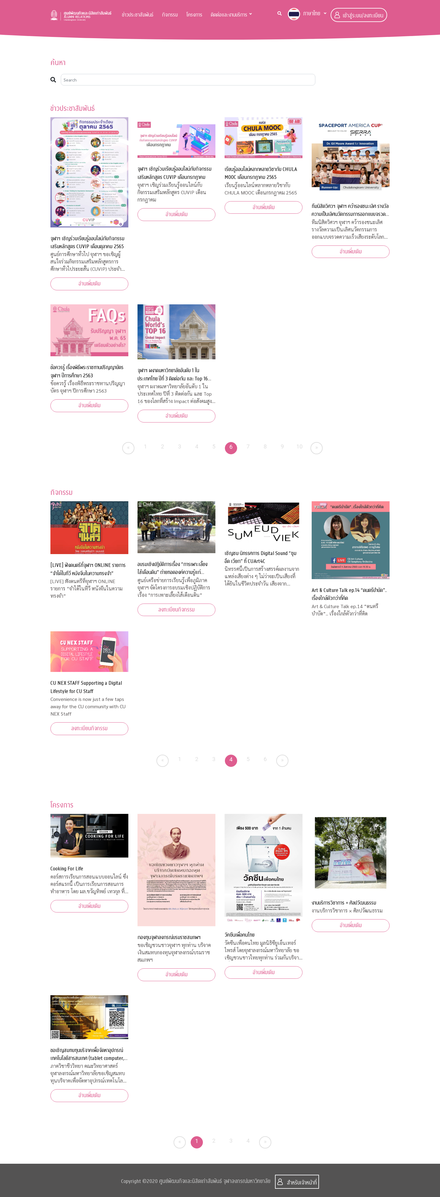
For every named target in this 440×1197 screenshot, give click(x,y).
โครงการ (194, 15)
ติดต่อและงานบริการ (229, 15)
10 (299, 446)
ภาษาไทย (304, 14)
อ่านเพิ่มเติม (90, 284)
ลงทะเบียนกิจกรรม (176, 610)
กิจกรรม (170, 15)
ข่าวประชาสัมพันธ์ (137, 15)
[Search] (188, 79)
